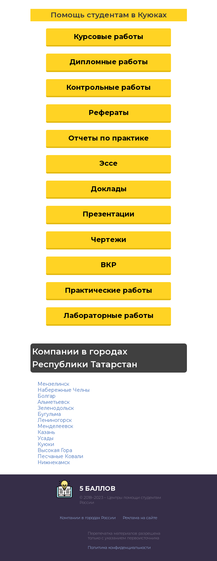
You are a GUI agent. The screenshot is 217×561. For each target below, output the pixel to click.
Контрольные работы (108, 87)
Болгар (47, 396)
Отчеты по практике (108, 138)
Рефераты (108, 112)
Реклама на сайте (140, 517)
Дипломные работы (108, 61)
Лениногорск (55, 420)
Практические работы (108, 290)
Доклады (109, 189)
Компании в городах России (88, 517)
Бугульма (49, 414)
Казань (46, 432)
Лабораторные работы (109, 315)
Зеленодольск (56, 408)
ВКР (108, 264)
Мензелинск (53, 384)
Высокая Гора (55, 450)
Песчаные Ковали (60, 456)
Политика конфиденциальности (119, 547)
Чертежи (108, 239)
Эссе (108, 163)
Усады (45, 438)
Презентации (108, 214)
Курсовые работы (108, 36)
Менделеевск (55, 426)
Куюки (46, 444)
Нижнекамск (54, 462)
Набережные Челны (64, 390)
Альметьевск (54, 402)
